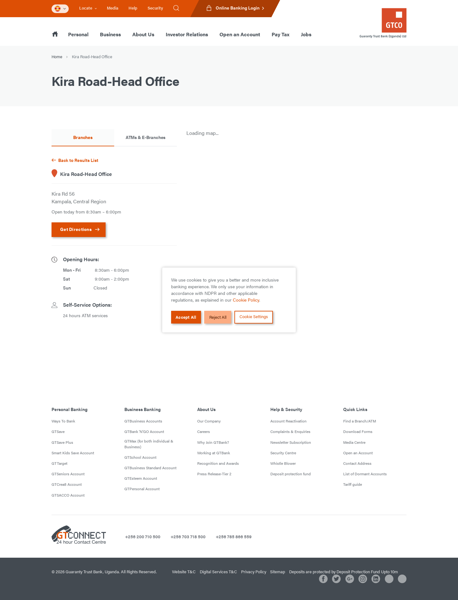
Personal (78, 34)
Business (110, 34)
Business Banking (142, 409)
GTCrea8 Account (67, 484)
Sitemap (277, 572)
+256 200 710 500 (142, 536)
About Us (143, 34)
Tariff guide (352, 484)
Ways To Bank (63, 421)
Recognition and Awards (218, 463)
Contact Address (357, 463)
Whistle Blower (283, 463)
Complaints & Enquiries (290, 431)
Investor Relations (187, 34)
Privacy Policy (253, 572)
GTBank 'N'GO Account (144, 431)
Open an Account (239, 34)
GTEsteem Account (140, 478)
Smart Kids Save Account (73, 453)
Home (57, 56)
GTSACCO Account (68, 495)
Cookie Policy (246, 300)
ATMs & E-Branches (145, 137)
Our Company (209, 421)
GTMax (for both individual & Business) (148, 444)
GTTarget (59, 463)
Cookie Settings (254, 316)
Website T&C (184, 572)
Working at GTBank (213, 453)
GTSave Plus (62, 442)
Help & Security (286, 409)
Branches (82, 137)
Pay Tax (280, 34)
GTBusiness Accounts (143, 421)
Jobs (306, 34)
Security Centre (283, 453)
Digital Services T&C (218, 572)
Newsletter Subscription (290, 442)
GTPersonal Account (142, 489)
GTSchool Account (140, 457)
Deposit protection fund (290, 474)
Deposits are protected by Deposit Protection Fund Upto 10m (343, 572)
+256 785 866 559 (234, 536)
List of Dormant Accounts (365, 474)
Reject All (217, 317)
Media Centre (354, 442)
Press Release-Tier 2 (214, 474)
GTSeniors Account (68, 474)
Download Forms (357, 431)
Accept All (186, 317)
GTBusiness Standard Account (150, 468)
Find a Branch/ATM (359, 421)
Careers (203, 431)
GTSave (58, 431)
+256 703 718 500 (187, 536)
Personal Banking (69, 409)
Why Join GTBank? (213, 442)
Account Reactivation (288, 421)
